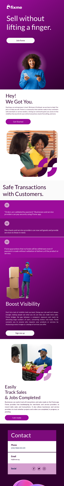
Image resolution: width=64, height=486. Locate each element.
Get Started (18, 121)
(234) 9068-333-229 (18, 448)
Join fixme (20, 40)
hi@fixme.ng (15, 459)
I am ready (16, 417)
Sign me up (20, 333)
